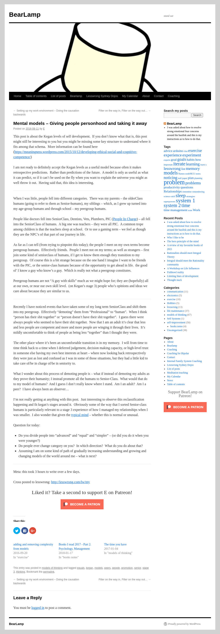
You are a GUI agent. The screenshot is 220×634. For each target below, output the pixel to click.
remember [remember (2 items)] (187, 192)
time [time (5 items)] (186, 205)
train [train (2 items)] (190, 210)
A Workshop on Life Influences (183, 268)
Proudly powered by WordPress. (184, 623)
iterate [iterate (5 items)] (179, 163)
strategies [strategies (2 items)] (190, 196)
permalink (48, 571)
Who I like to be (175, 237)
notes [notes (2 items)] (198, 173)
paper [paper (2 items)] (184, 178)
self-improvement (176, 322)
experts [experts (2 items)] (167, 160)
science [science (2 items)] (167, 196)
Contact (158, 96)
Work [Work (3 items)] (196, 210)
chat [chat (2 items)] (186, 151)
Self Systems (173, 318)
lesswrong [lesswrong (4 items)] (172, 168)
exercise (171, 299)
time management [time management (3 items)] (175, 210)
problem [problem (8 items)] (174, 182)
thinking (20, 571)
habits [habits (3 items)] (191, 159)
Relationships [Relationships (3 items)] (173, 191)
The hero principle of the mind (183, 241)
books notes (176, 326)
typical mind (79, 415)
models (99, 567)
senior (137, 567)
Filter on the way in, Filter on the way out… (125, 110)
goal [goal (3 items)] (174, 159)
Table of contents (36, 96)
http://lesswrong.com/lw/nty (70, 482)
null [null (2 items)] (180, 178)
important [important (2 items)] (168, 164)
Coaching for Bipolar (178, 353)
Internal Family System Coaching (184, 361)
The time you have (115, 544)
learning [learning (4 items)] (193, 164)
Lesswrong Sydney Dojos (102, 96)
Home (17, 96)
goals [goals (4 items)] (181, 159)
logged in (37, 608)
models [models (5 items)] (171, 173)
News (170, 380)
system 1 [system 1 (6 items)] (185, 200)
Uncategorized (174, 330)
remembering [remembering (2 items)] (198, 192)
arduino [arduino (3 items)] (178, 151)
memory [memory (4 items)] (193, 168)
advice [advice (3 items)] (168, 151)
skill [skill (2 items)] (173, 196)
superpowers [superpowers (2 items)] (169, 201)
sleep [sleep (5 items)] (181, 195)
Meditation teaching (177, 372)
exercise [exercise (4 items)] (195, 150)
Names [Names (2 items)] (181, 173)
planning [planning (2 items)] (198, 178)
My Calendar (130, 96)
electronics (172, 295)
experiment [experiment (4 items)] (191, 155)
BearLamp (25, 14)
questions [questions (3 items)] (186, 187)
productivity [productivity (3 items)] (172, 187)
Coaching (174, 96)
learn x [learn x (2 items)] (203, 164)
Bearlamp (76, 96)
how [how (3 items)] (198, 159)
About (146, 96)
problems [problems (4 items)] (193, 183)
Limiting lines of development (183, 276)
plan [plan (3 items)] (191, 178)
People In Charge (125, 219)
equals (80, 567)
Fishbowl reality (175, 272)
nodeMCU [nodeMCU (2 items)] (190, 173)
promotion (127, 567)
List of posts (58, 96)
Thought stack (174, 279)
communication (175, 291)
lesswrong (172, 307)
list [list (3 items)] (183, 169)
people (116, 567)
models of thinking (52, 567)
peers (107, 567)
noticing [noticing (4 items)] (170, 177)
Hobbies (171, 303)
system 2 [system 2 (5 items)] (172, 205)
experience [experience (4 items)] (173, 155)
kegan (89, 567)
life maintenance (175, 310)
